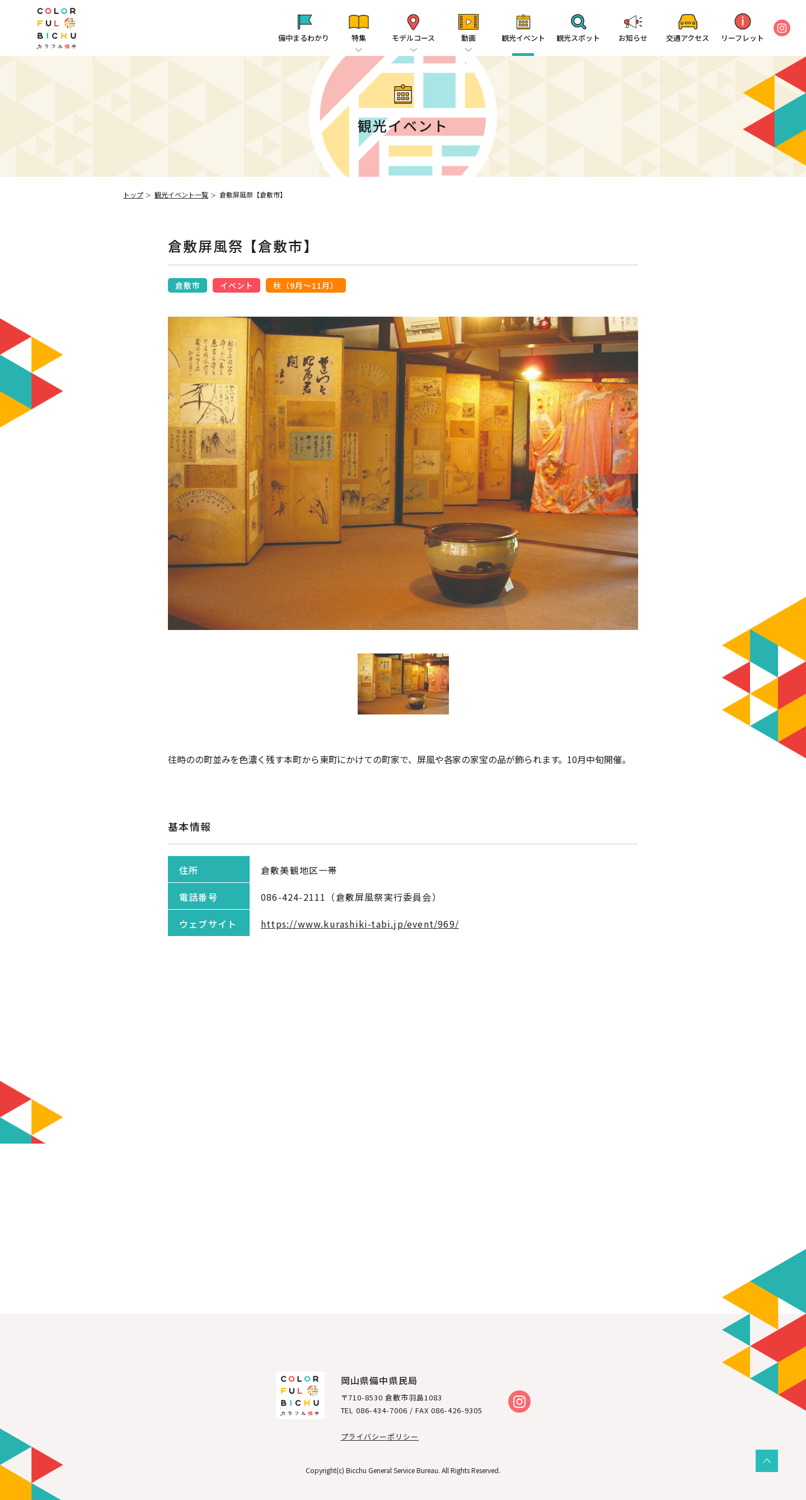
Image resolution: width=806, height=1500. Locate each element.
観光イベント (523, 37)
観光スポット (578, 37)
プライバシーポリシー (380, 1436)
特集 (359, 37)
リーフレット (742, 37)
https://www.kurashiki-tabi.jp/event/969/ (360, 923)
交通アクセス (687, 37)
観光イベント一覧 (181, 194)
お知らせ (633, 37)
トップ (133, 194)
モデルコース (413, 37)
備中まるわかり (303, 37)
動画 (468, 37)
